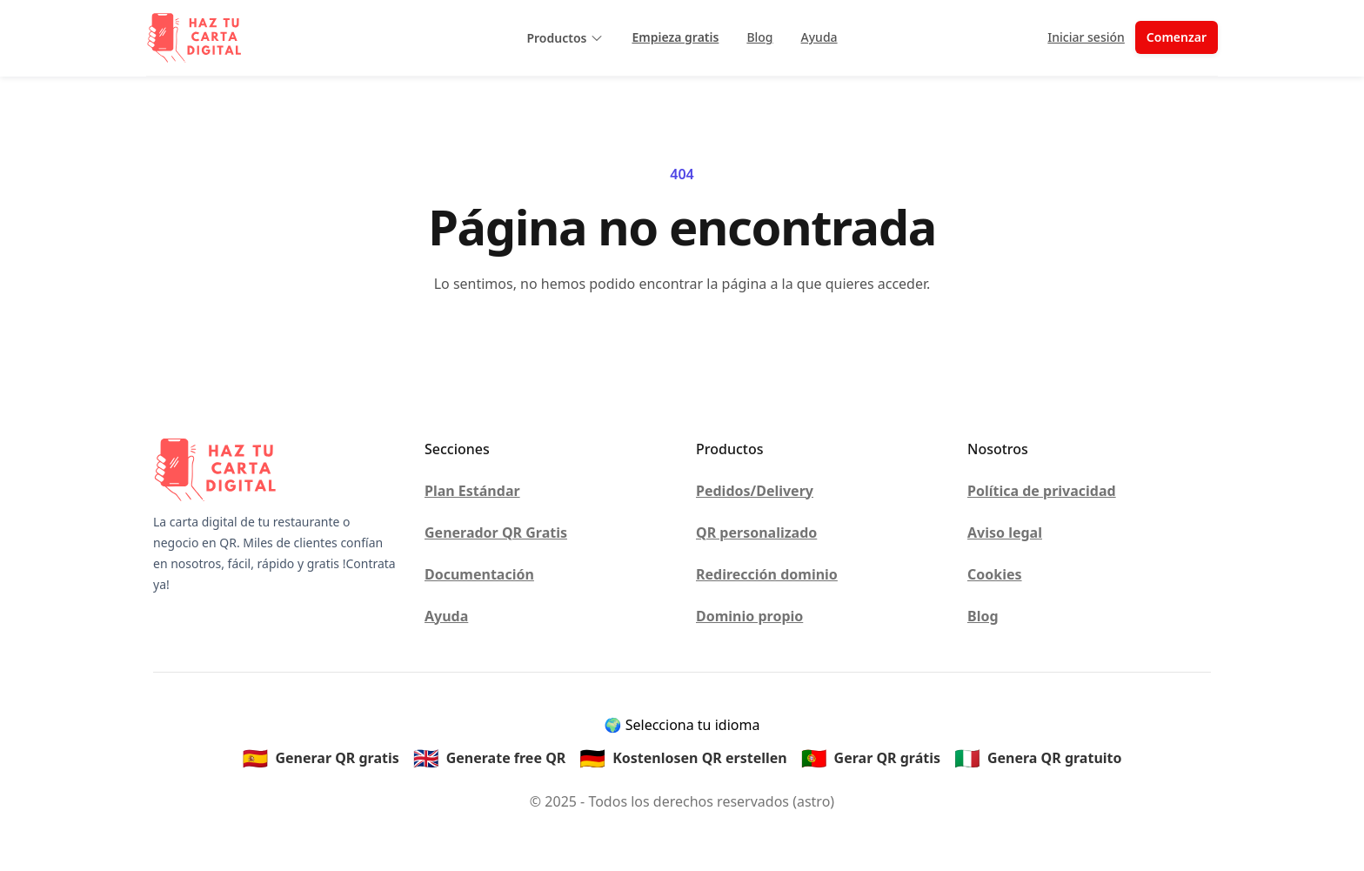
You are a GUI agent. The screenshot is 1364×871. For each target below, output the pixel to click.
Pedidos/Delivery (754, 490)
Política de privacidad (1041, 490)
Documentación (479, 574)
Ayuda (819, 37)
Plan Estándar (472, 490)
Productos (565, 38)
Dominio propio (749, 616)
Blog (759, 37)
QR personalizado (756, 532)
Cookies (994, 574)
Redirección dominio (767, 574)
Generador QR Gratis (496, 532)
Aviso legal (1004, 532)
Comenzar (1177, 37)
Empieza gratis (675, 37)
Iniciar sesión (1086, 37)
